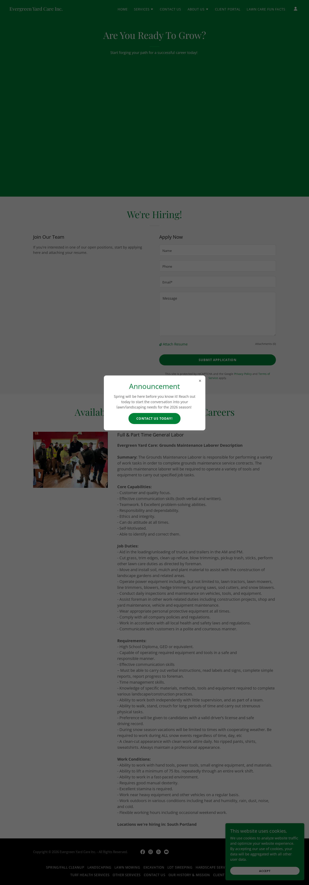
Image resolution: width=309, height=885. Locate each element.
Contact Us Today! (154, 418)
